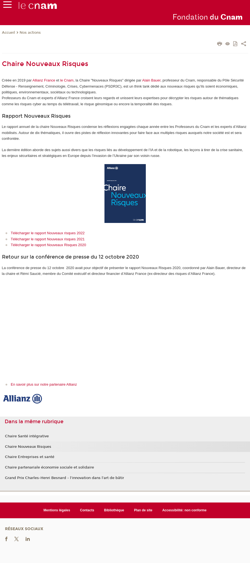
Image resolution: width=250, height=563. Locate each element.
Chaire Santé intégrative (27, 436)
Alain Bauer (151, 80)
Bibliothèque (114, 510)
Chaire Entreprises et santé (29, 457)
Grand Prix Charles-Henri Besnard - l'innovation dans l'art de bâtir (64, 478)
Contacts (87, 510)
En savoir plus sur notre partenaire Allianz (44, 384)
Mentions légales (57, 510)
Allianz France (44, 80)
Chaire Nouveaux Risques (28, 446)
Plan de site (143, 510)
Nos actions (30, 32)
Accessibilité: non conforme (184, 510)
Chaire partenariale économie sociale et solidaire (49, 467)
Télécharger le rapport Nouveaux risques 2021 (48, 239)
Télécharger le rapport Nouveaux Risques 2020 (48, 245)
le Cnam (66, 80)
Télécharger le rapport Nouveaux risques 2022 (48, 233)
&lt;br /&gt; (79, 325)
